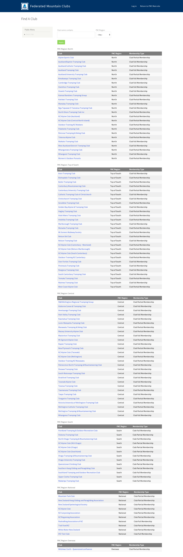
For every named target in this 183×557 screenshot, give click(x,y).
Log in (134, 6)
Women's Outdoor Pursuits (69, 158)
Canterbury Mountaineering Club (71, 186)
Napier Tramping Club (67, 344)
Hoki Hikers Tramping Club (69, 215)
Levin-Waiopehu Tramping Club (71, 323)
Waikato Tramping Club (68, 141)
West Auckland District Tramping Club (74, 145)
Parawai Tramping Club (68, 369)
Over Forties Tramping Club (69, 261)
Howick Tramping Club (67, 91)
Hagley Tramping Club (67, 211)
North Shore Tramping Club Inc (71, 112)
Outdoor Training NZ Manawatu (71, 361)
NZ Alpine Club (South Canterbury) (72, 253)
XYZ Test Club (63, 534)
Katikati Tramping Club (68, 99)
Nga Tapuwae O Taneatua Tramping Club (75, 108)
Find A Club (30, 34)
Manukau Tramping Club (68, 103)
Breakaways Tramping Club (69, 78)
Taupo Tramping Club (67, 394)
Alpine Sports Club (66, 57)
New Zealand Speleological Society (72, 504)
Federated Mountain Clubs (50, 6)
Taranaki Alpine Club (66, 382)
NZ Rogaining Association (69, 517)
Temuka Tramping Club (68, 278)
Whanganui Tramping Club (69, 415)
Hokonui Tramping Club (68, 435)
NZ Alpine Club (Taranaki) (69, 352)
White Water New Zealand (69, 530)
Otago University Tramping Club (71, 460)
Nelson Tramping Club (67, 240)
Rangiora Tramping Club (68, 270)
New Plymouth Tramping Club (70, 348)
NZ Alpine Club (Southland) (69, 451)
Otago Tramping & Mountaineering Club (75, 456)
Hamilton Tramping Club (68, 87)
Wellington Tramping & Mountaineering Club (77, 411)
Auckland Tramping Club (68, 70)
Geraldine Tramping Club (68, 203)
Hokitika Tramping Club (68, 219)
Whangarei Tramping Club (69, 154)
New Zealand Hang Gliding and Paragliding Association (81, 500)
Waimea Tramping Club (68, 282)
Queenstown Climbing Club (69, 464)
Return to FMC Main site (150, 6)
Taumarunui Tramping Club (69, 390)
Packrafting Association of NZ (70, 521)
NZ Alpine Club (64, 509)
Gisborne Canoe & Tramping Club (72, 306)
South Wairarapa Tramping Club (71, 373)
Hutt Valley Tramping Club (69, 314)
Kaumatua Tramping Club (69, 319)
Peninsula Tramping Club (68, 265)
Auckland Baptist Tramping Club (71, 62)
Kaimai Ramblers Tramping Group (72, 95)
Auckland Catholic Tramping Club (72, 66)
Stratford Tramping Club (68, 377)
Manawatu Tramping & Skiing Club (72, 327)
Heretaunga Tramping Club (69, 310)
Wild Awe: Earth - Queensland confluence (75, 549)
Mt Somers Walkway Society (69, 232)
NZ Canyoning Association (69, 513)
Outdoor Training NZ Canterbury (71, 257)
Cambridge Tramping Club (69, 82)
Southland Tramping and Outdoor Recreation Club (79, 472)
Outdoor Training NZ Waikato (70, 124)
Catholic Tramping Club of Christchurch (74, 194)
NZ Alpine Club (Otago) (68, 447)
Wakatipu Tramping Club (68, 481)
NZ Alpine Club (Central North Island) (73, 120)
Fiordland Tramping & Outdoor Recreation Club (78, 430)
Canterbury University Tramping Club (73, 190)
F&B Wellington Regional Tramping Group (76, 302)
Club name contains (65, 30)
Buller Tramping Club (67, 182)
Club (61, 53)
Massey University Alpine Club (70, 331)
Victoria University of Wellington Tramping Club (78, 402)
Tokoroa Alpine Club (66, 137)
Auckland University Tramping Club (72, 74)
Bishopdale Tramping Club (69, 177)
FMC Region (100, 30)
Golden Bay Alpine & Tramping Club (73, 207)
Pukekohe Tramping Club (68, 129)
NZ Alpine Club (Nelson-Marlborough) (74, 249)
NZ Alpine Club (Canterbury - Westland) (74, 245)
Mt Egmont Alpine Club (68, 340)
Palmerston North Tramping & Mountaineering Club (80, 365)
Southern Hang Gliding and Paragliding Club (76, 468)
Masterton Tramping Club (69, 335)
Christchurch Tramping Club (70, 198)
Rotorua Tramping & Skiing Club (71, 133)
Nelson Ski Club (64, 236)
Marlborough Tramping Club (70, 224)
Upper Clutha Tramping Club (70, 477)
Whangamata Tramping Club (70, 150)
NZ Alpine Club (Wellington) (70, 356)
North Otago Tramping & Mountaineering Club (77, 439)
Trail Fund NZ (63, 525)
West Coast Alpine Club (68, 286)
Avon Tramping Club (66, 173)
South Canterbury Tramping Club (72, 274)
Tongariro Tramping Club (68, 398)
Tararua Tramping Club (67, 386)
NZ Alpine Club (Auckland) (69, 116)
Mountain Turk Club (66, 496)
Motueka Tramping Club (68, 228)
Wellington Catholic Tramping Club (73, 407)
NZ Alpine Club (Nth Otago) (69, 443)
